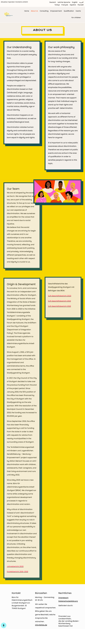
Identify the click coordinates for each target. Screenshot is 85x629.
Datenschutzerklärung (68, 601)
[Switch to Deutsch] (53, 2)
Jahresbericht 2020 (15, 577)
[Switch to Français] (65, 5)
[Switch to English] (74, 2)
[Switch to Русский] (80, 5)
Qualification (69, 11)
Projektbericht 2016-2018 (17, 582)
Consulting (44, 11)
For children (76, 17)
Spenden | (12, 2)
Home (26, 11)
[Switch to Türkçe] (57, 5)
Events (78, 11)
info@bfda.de (41, 625)
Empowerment (56, 11)
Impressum (63, 597)
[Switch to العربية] (81, 2)
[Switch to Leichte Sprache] (64, 2)
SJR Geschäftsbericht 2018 (59, 307)
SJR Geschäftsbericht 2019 (59, 302)
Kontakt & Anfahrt (22, 2)
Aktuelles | (4, 2)
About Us (34, 11)
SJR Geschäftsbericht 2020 (59, 297)
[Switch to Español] (73, 5)
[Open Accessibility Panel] (3, 625)
